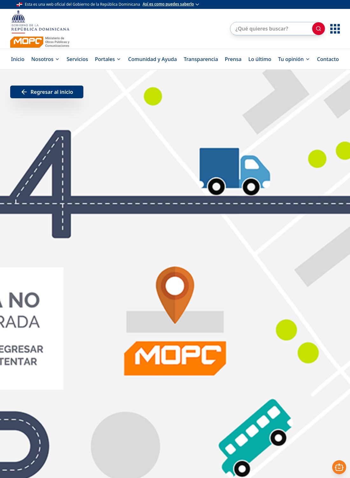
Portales (108, 59)
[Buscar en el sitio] (270, 28)
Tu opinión (294, 59)
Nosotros (45, 59)
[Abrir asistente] (339, 467)
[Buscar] (318, 28)
